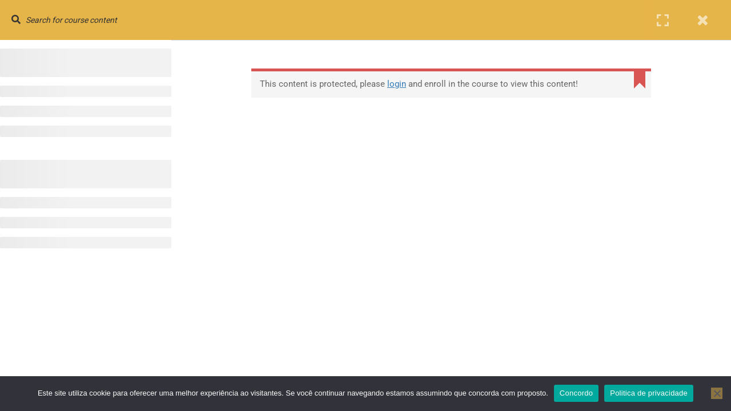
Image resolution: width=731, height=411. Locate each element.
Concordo (576, 393)
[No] (716, 393)
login (396, 84)
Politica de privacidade (649, 393)
